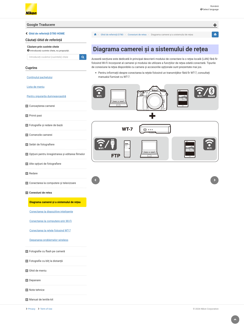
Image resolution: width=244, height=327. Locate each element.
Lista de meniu (35, 86)
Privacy (31, 309)
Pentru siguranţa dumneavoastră (46, 96)
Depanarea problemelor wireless (48, 240)
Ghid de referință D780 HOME (47, 33)
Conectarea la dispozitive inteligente (51, 211)
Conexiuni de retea (137, 34)
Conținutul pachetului (39, 77)
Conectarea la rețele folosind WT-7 (50, 230)
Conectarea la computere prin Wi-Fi (50, 221)
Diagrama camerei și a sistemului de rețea (54, 202)
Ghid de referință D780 (112, 34)
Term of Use (46, 309)
